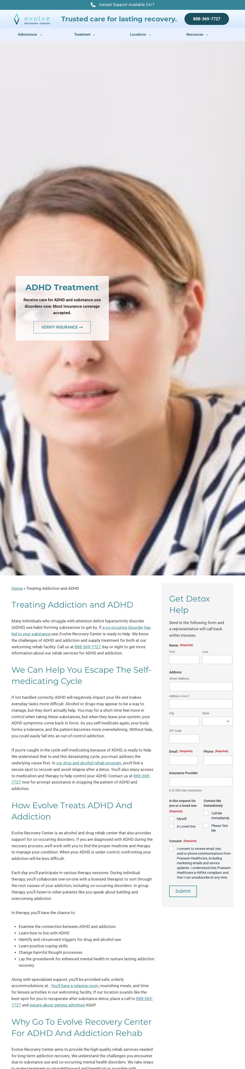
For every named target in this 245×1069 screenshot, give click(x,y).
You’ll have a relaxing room (75, 986)
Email (181, 751)
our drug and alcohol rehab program (88, 763)
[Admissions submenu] (41, 35)
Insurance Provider (183, 773)
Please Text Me (219, 828)
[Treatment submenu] (94, 35)
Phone (216, 751)
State (205, 713)
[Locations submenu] (150, 35)
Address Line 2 (179, 696)
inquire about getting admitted (57, 1005)
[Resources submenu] (207, 35)
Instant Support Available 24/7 (123, 5)
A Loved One (186, 826)
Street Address (179, 678)
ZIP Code (175, 731)
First (172, 652)
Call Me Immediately (220, 815)
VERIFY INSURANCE (62, 327)
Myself (182, 819)
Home (16, 588)
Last (205, 652)
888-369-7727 (206, 18)
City (171, 713)
